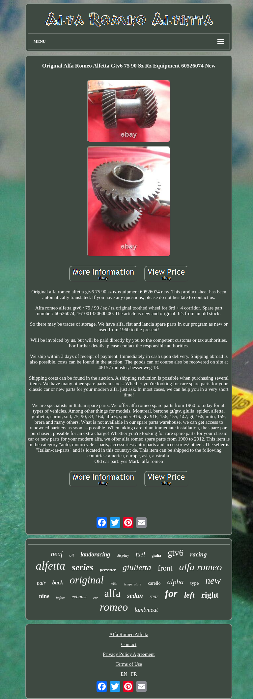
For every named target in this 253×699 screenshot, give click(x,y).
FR (134, 674)
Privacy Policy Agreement (129, 654)
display (123, 555)
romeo (114, 607)
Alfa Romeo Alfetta (128, 634)
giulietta (137, 567)
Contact (129, 644)
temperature (132, 584)
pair (41, 583)
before (60, 598)
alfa (112, 593)
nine (44, 596)
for (171, 593)
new (213, 580)
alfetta (50, 565)
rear (154, 596)
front (165, 568)
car (95, 598)
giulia (156, 555)
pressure (108, 569)
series (82, 567)
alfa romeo (200, 566)
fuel (140, 554)
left (189, 595)
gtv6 (175, 553)
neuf (57, 554)
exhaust (79, 596)
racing (198, 554)
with (113, 583)
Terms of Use (129, 664)
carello (154, 583)
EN (124, 674)
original (87, 580)
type (194, 583)
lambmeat (146, 609)
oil (71, 555)
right (210, 594)
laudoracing (95, 554)
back (57, 582)
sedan (135, 595)
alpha (175, 582)
